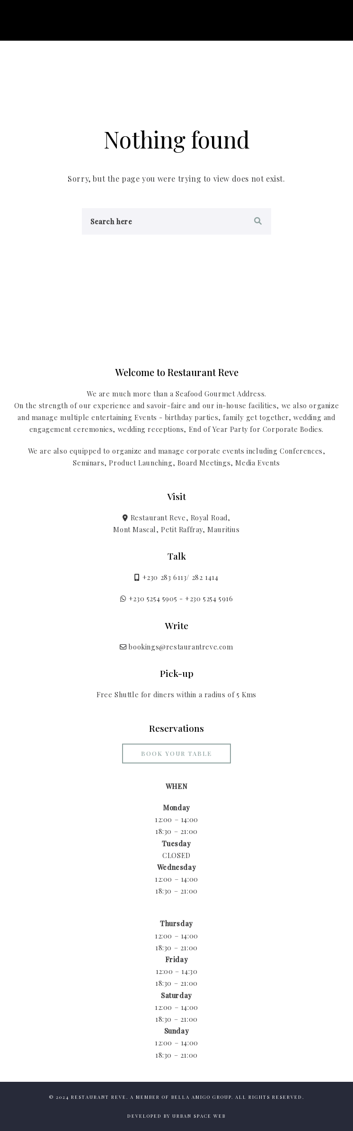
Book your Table (176, 753)
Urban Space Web (199, 1116)
